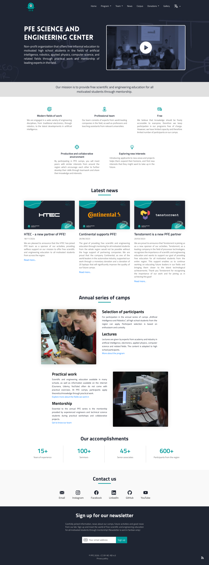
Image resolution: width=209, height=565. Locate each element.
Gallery (166, 6)
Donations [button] (152, 6)
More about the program (113, 353)
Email (85, 540)
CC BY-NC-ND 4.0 (108, 555)
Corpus (140, 6)
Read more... (30, 260)
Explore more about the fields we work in (70, 396)
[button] (177, 7)
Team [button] (118, 6)
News (129, 6)
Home (94, 6)
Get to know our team (62, 422)
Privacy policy (102, 558)
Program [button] (105, 6)
